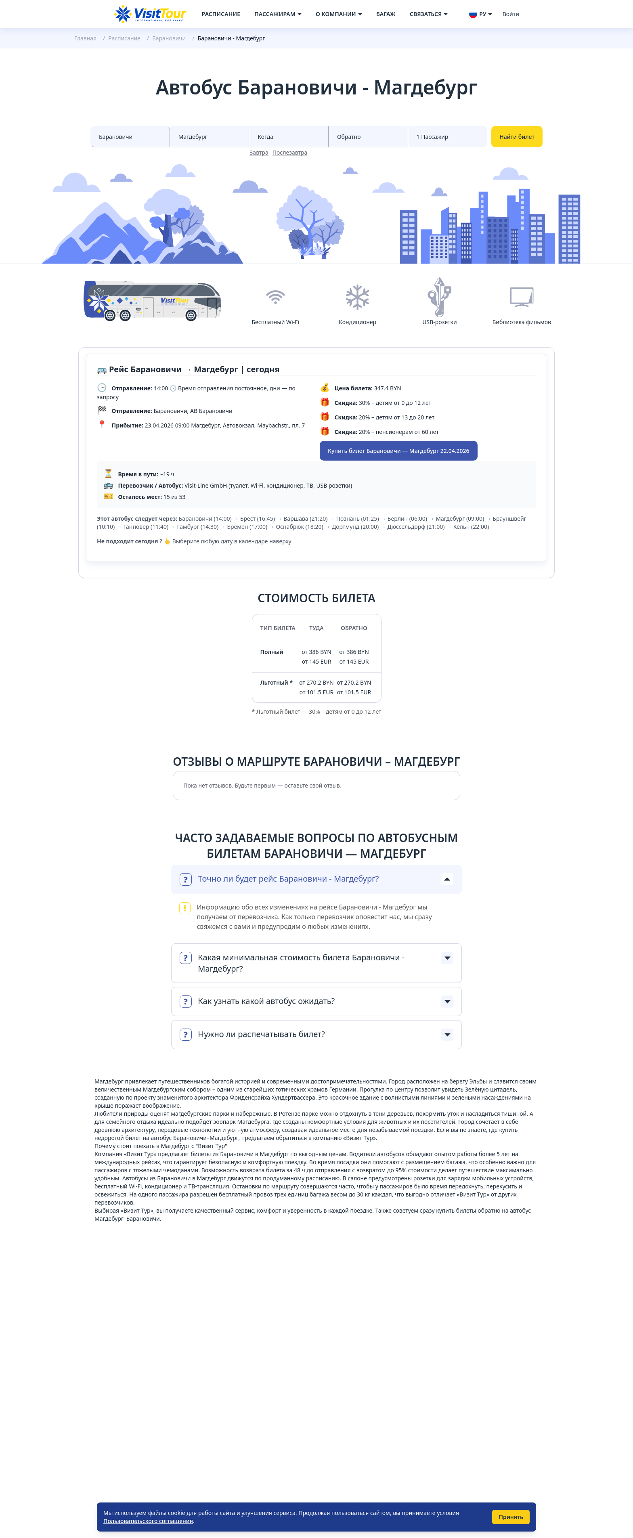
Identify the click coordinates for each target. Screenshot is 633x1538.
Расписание (221, 14)
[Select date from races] (288, 136)
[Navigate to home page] (150, 14)
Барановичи (169, 38)
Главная (85, 38)
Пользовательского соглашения (148, 1521)
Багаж (386, 14)
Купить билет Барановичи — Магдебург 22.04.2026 (399, 451)
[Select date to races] (368, 136)
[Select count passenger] (448, 136)
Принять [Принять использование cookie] (511, 1517)
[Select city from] (130, 136)
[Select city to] (209, 136)
